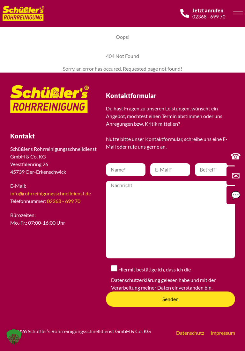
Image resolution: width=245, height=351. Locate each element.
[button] (14, 337)
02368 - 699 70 (63, 201)
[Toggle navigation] (238, 14)
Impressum (223, 333)
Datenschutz (190, 333)
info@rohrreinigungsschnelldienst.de (50, 193)
